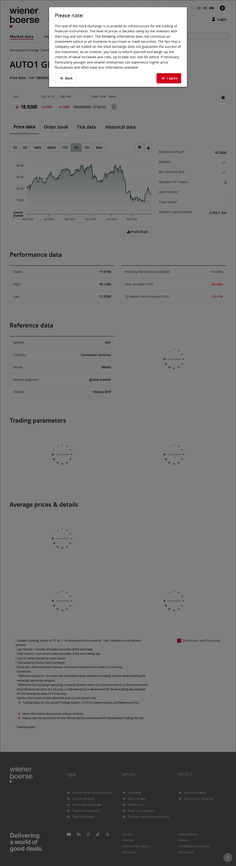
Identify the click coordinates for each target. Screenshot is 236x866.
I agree (168, 78)
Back (66, 78)
